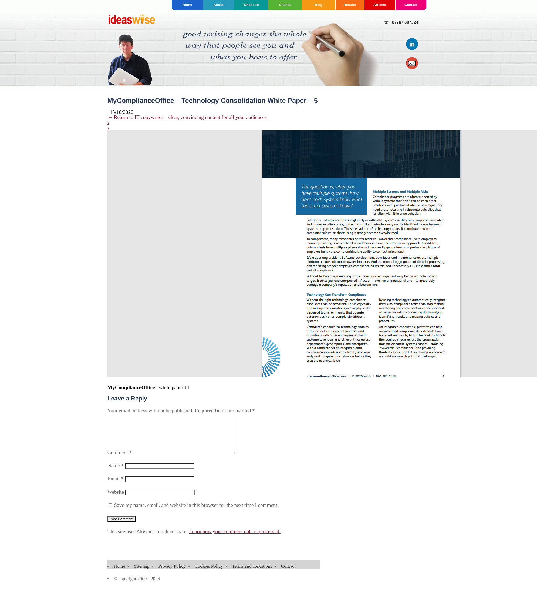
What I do (251, 5)
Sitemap (142, 572)
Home (187, 5)
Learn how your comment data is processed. (235, 538)
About (219, 5)
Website (115, 498)
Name (115, 472)
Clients (285, 5)
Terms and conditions (252, 572)
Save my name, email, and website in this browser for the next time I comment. (196, 511)
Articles (379, 5)
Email (115, 485)
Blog (318, 5)
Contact (410, 5)
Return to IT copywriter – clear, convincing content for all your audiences (187, 117)
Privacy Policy (171, 572)
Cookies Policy (209, 572)
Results (349, 5)
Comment (119, 459)
